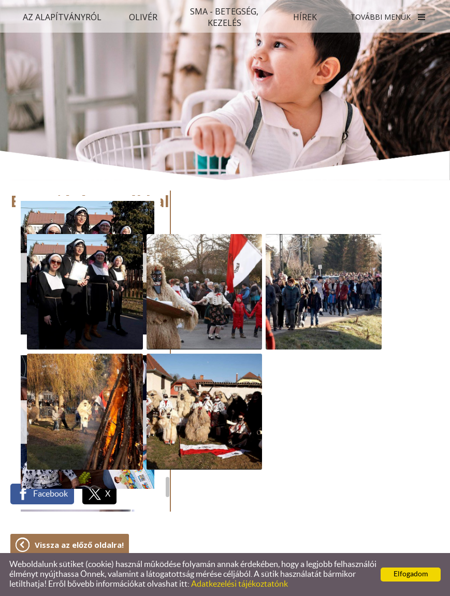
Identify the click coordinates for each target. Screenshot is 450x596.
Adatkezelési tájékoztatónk (239, 584)
